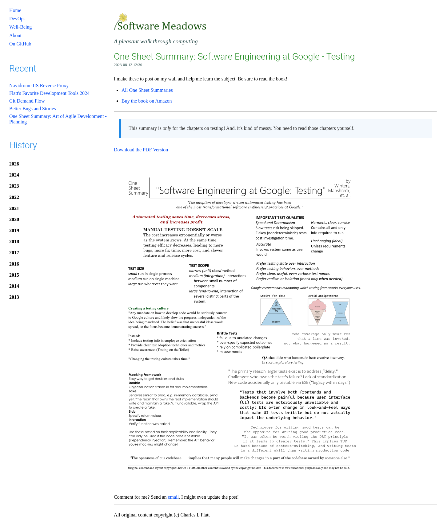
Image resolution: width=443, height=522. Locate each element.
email (173, 497)
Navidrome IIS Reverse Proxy (39, 85)
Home (15, 10)
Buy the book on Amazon (147, 100)
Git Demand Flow (27, 100)
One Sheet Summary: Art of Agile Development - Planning (58, 119)
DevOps (17, 18)
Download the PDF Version (141, 149)
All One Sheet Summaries (147, 90)
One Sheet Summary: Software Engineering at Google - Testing (234, 56)
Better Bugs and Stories (32, 108)
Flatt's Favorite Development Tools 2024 (49, 93)
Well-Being (20, 26)
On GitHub (20, 43)
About (15, 35)
